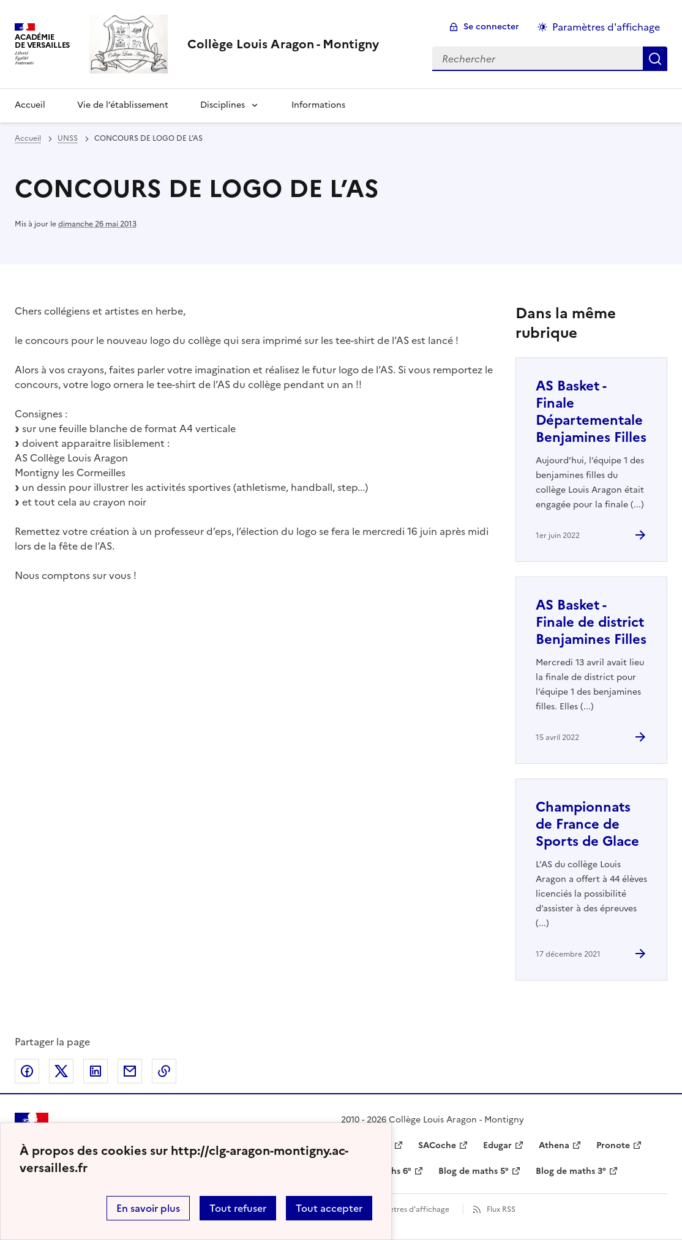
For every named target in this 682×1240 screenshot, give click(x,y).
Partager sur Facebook (27, 1071)
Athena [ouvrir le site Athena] (554, 1145)
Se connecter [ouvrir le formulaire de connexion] (491, 26)
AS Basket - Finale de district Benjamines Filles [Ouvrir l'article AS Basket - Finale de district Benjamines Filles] (591, 622)
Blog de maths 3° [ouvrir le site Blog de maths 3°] (571, 1171)
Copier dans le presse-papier (164, 1071)
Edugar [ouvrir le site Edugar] (497, 1145)
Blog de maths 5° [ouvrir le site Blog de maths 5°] (473, 1171)
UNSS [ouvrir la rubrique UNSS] (68, 138)
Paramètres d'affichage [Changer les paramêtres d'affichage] (606, 27)
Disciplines (222, 105)
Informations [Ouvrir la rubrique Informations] (318, 105)
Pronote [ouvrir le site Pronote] (613, 1145)
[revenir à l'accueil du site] (283, 44)
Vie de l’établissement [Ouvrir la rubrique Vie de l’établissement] (122, 105)
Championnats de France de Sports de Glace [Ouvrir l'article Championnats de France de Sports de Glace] (587, 824)
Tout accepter (329, 1208)
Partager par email (130, 1071)
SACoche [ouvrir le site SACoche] (437, 1145)
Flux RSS (501, 1209)
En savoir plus (148, 1208)
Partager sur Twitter (61, 1071)
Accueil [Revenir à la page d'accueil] (30, 105)
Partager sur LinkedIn (95, 1071)
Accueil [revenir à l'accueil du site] (28, 138)
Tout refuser (237, 1208)
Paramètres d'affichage (408, 1209)
